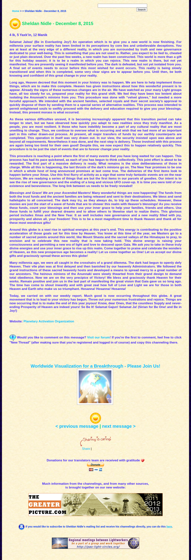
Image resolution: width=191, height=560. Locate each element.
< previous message (76, 426)
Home (15, 11)
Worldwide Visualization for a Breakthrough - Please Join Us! (95, 366)
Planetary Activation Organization (49, 321)
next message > (118, 426)
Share (86, 448)
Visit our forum (98, 337)
